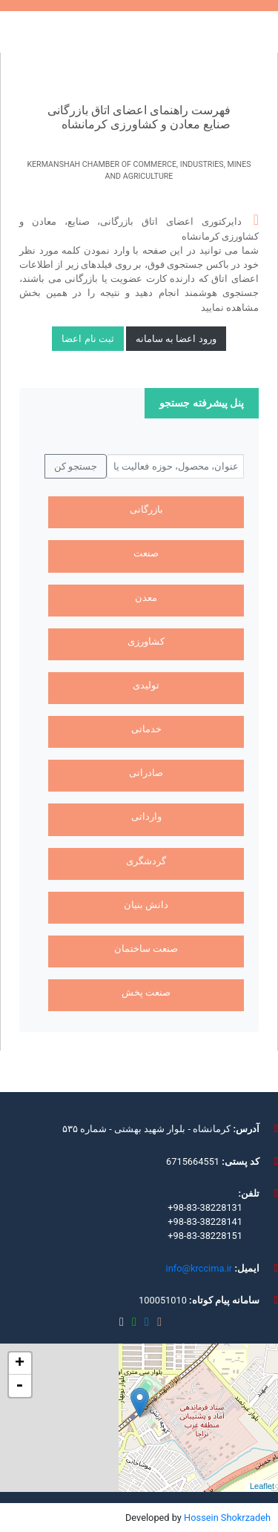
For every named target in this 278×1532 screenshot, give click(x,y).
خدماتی (146, 728)
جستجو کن (75, 466)
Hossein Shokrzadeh (227, 1517)
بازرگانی (146, 509)
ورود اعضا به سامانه (176, 338)
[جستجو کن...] (175, 466)
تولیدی (146, 685)
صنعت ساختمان (146, 948)
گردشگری (146, 861)
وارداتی (146, 816)
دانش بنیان (146, 904)
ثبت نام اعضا (87, 338)
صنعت (146, 553)
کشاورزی (146, 641)
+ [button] (19, 1363)
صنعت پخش (146, 992)
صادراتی (146, 772)
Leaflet (262, 1486)
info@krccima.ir (199, 1268)
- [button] (19, 1386)
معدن (146, 597)
